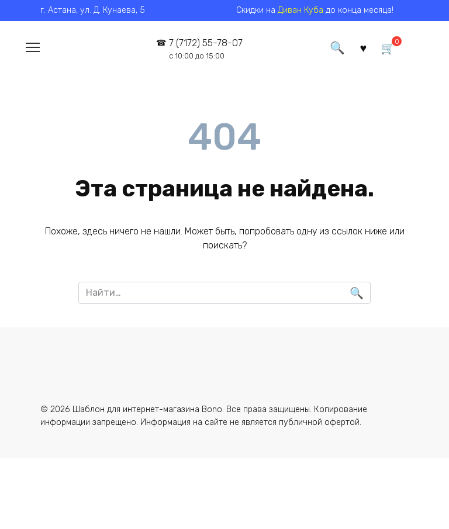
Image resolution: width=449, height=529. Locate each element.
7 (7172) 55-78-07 (205, 48)
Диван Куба (300, 10)
